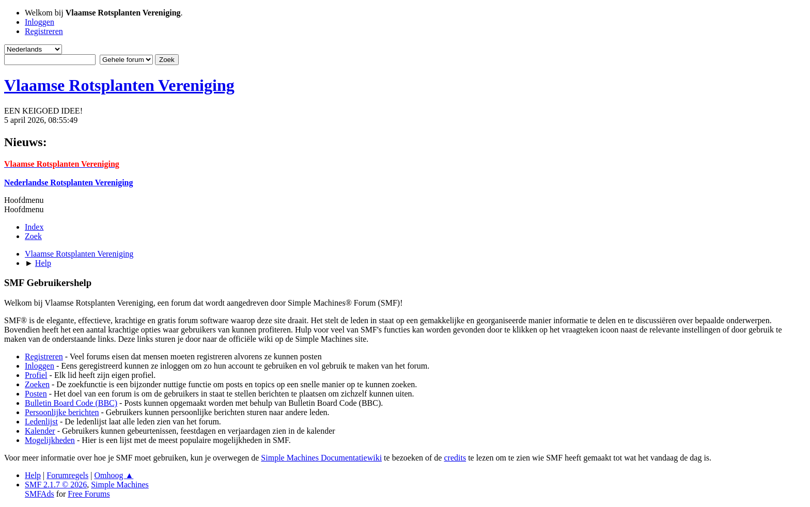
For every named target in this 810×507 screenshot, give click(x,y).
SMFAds (39, 493)
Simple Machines (120, 484)
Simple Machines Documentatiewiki (321, 457)
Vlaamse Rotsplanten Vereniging (119, 85)
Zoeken (37, 384)
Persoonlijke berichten (62, 412)
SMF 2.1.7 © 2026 (56, 484)
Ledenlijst (41, 421)
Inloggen (39, 365)
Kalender (40, 430)
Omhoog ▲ (113, 475)
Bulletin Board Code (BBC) (71, 403)
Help (33, 475)
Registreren (44, 356)
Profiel (36, 375)
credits (455, 457)
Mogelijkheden (50, 440)
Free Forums (89, 493)
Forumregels (67, 475)
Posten (36, 393)
